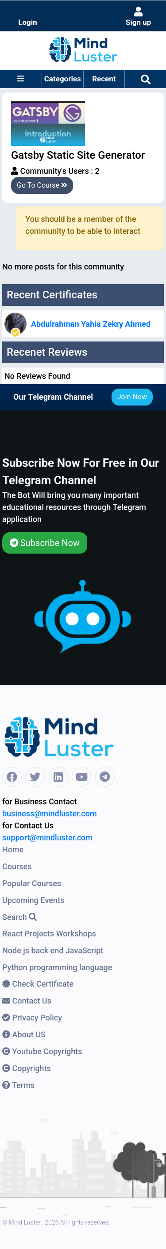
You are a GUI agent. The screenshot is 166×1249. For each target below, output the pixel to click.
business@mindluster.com (49, 813)
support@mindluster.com (47, 837)
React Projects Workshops (49, 933)
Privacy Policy (32, 1017)
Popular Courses (31, 883)
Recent (104, 78)
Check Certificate (37, 983)
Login (27, 22)
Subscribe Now (45, 543)
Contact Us (26, 1000)
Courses (17, 866)
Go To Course (42, 185)
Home (12, 849)
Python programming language (57, 967)
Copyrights (26, 1068)
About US (24, 1034)
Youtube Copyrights (42, 1051)
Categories (62, 78)
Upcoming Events (33, 900)
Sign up (138, 17)
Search (19, 917)
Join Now (132, 397)
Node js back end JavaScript (52, 950)
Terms (18, 1085)
